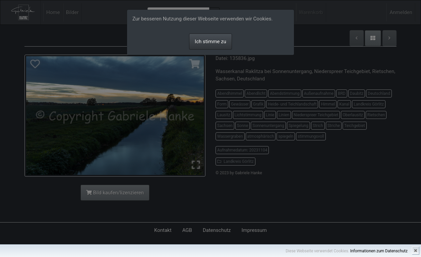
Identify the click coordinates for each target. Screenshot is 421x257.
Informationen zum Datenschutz (379, 251)
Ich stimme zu (210, 42)
